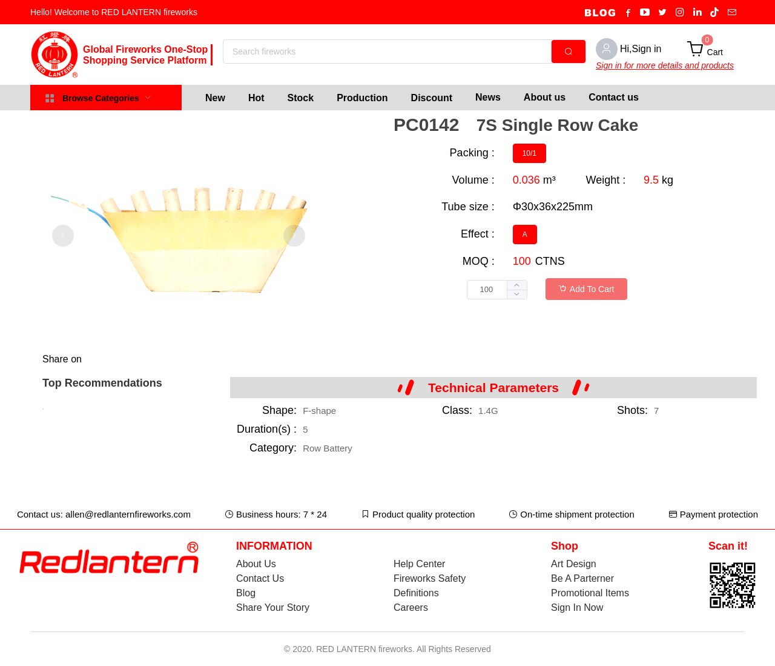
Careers (411, 607)
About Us (256, 564)
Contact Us (260, 578)
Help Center (419, 564)
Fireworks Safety (430, 578)
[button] (517, 294)
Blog (246, 593)
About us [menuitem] (545, 97)
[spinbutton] (497, 289)
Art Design (573, 564)
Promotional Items (590, 593)
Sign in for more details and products (665, 65)
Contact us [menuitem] (614, 97)
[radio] (529, 153)
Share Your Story (272, 607)
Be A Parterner (582, 578)
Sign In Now (577, 607)
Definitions (416, 593)
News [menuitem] (488, 97)
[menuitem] (215, 97)
